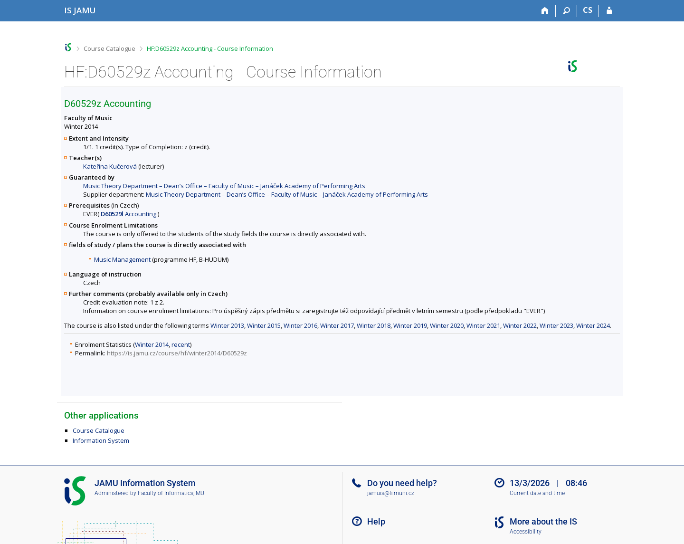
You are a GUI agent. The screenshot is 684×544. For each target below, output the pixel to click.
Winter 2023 (556, 325)
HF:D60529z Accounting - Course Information (210, 48)
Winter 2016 (300, 325)
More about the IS (543, 521)
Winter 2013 (227, 325)
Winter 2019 (410, 325)
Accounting (128, 214)
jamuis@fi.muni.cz (390, 493)
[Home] (545, 11)
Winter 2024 (593, 325)
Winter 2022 (520, 325)
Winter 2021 (483, 325)
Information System (101, 440)
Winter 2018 (373, 325)
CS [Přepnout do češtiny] (587, 10)
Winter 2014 (152, 344)
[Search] (566, 11)
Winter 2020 (447, 325)
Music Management (122, 259)
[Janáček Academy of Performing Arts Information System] (80, 10)
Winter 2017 (337, 325)
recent (180, 344)
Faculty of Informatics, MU (171, 493)
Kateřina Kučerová (110, 166)
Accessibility (526, 531)
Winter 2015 (264, 325)
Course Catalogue (109, 48)
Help (376, 521)
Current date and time (537, 493)
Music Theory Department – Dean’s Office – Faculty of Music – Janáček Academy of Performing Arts (224, 185)
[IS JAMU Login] (609, 11)
